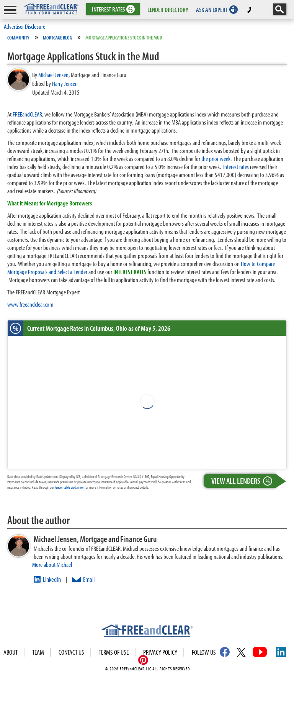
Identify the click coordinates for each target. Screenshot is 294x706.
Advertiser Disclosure (24, 26)
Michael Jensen (53, 75)
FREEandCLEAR (27, 114)
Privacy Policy (160, 652)
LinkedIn (52, 579)
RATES (112, 9)
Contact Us (71, 652)
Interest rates (236, 167)
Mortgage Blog (57, 37)
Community (18, 37)
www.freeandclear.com (30, 304)
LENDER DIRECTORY (167, 9)
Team (38, 652)
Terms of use (114, 652)
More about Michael (52, 564)
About (10, 652)
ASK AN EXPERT (212, 9)
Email (89, 579)
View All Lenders (243, 481)
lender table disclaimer (69, 487)
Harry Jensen (65, 83)
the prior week (215, 158)
